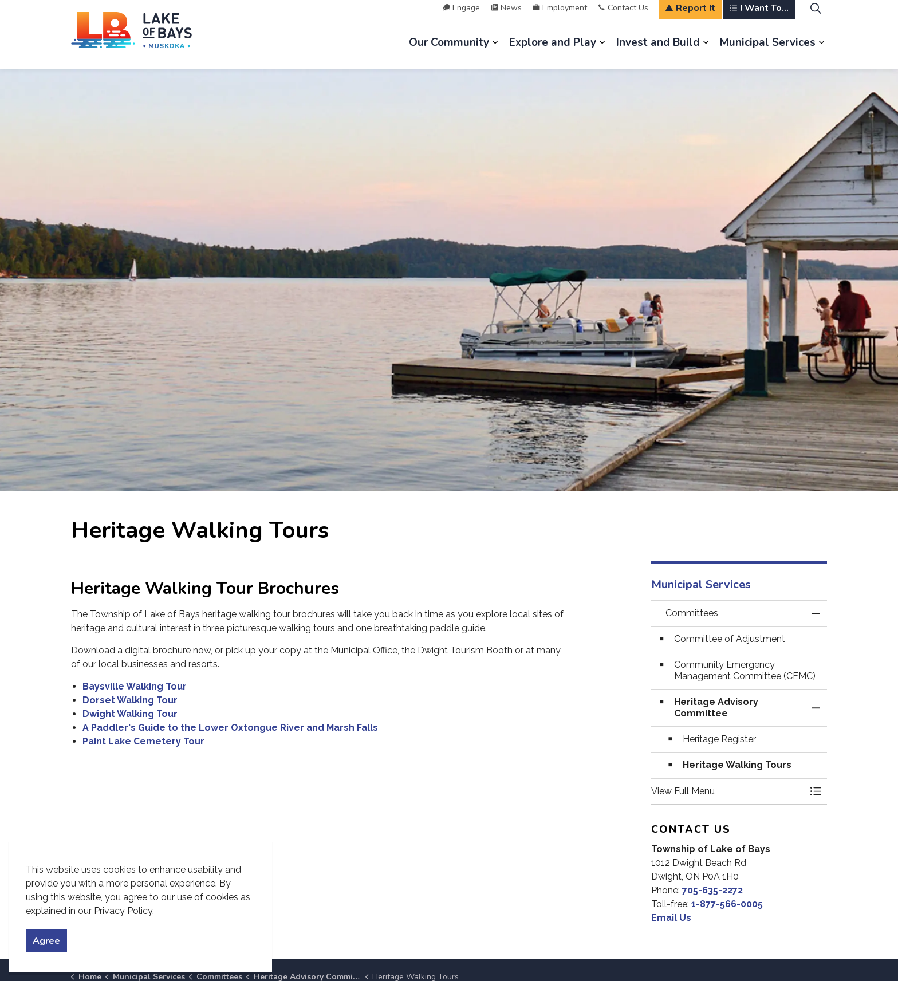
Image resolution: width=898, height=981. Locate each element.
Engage (461, 16)
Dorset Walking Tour (130, 700)
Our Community (449, 51)
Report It (690, 17)
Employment (560, 16)
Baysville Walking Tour (134, 686)
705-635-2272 (712, 890)
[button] (728, 791)
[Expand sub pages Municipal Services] (821, 51)
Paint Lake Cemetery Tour (143, 741)
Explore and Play (552, 51)
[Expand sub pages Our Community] (495, 51)
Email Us (671, 917)
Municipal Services (768, 51)
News (506, 16)
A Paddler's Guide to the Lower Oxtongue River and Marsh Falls (230, 727)
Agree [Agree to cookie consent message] (46, 940)
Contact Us (623, 16)
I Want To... (759, 17)
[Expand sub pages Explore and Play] (602, 51)
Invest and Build (658, 51)
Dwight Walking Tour (130, 713)
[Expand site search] (815, 17)
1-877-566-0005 (727, 904)
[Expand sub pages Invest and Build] (705, 51)
